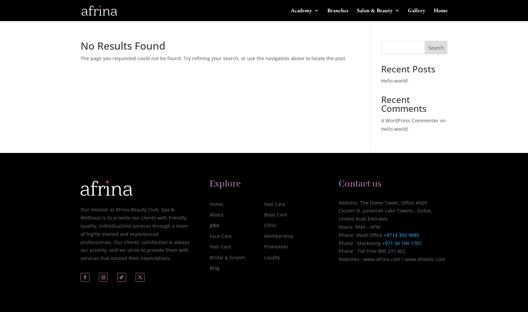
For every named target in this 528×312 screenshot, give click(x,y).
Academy (301, 11)
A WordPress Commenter (410, 120)
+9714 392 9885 (401, 235)
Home (441, 11)
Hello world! (394, 80)
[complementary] (478, 274)
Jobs (214, 225)
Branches (337, 11)
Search (436, 48)
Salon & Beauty (375, 11)
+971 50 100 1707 (401, 243)
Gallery (416, 11)
